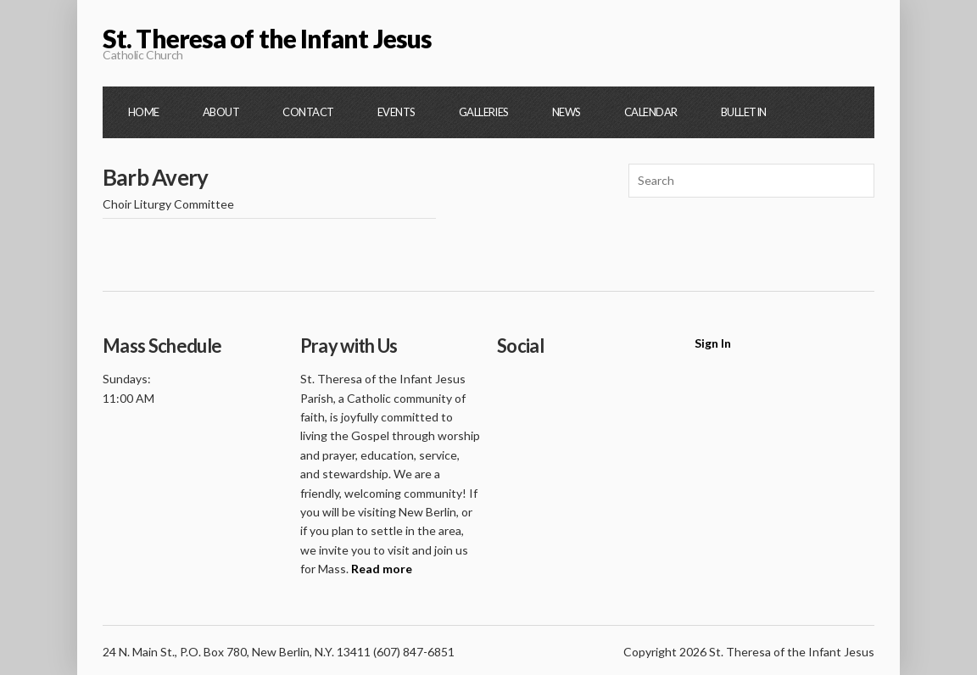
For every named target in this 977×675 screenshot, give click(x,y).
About (221, 112)
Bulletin (744, 112)
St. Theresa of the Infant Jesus (267, 38)
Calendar (651, 112)
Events (396, 112)
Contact (307, 112)
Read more (381, 568)
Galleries (484, 112)
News (566, 112)
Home (143, 112)
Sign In (713, 343)
